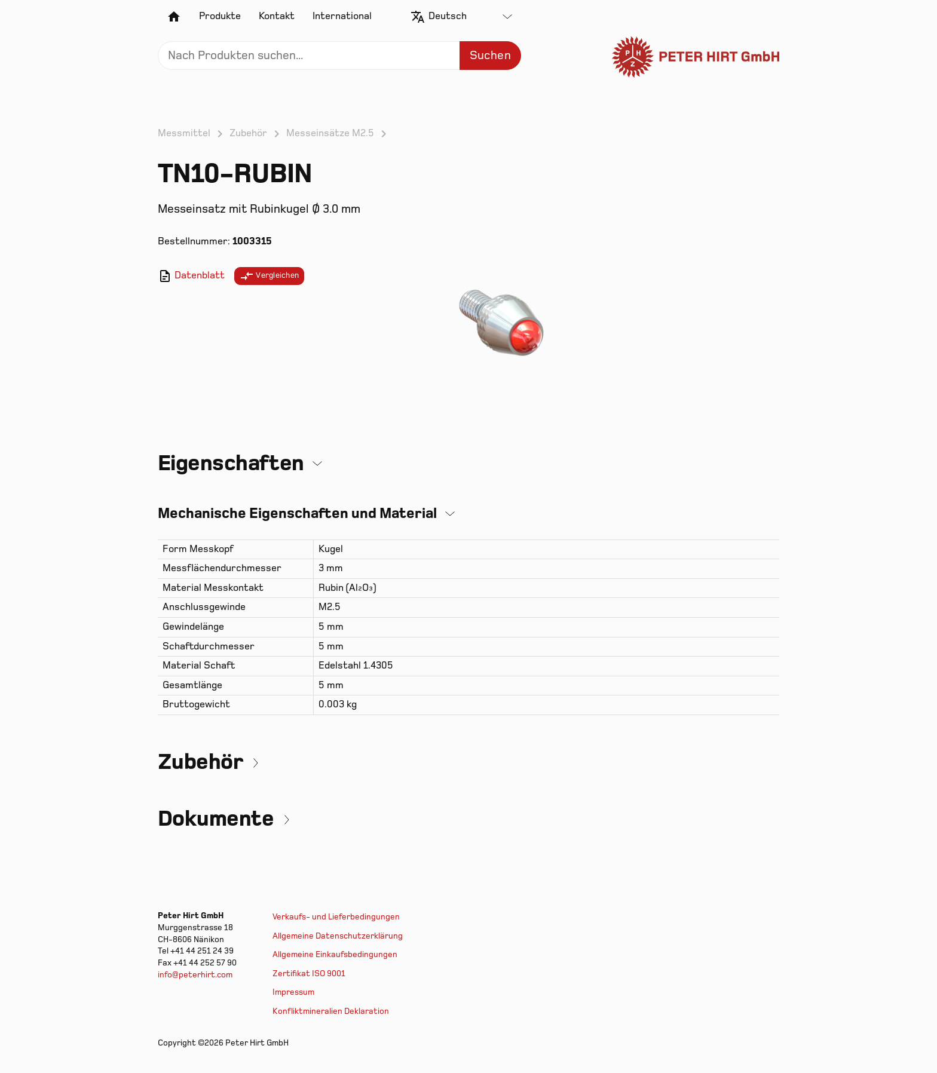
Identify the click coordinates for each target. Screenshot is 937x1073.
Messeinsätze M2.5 (330, 133)
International (342, 16)
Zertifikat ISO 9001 (308, 973)
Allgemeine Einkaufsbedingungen (334, 954)
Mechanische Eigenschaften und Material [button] (297, 513)
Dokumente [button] (216, 818)
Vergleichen (269, 276)
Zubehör (248, 133)
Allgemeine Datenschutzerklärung (337, 936)
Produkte (220, 16)
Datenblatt (191, 276)
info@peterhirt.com (195, 975)
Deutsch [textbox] (447, 16)
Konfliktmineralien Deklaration (330, 1011)
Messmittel (184, 133)
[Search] (339, 55)
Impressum (293, 992)
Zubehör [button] (200, 762)
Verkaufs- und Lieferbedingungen (336, 917)
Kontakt (277, 16)
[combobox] (470, 17)
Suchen (490, 55)
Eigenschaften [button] (231, 463)
